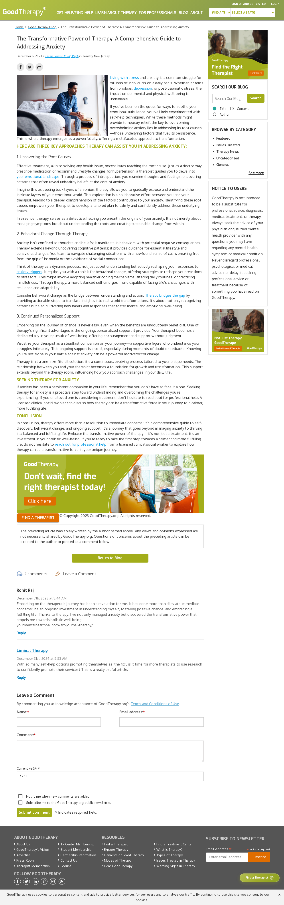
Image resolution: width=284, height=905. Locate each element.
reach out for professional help (80, 444)
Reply (21, 633)
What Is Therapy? (169, 849)
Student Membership (76, 849)
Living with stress (124, 77)
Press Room (25, 860)
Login (275, 4)
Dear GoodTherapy (118, 866)
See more (256, 173)
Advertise (23, 855)
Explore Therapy (116, 849)
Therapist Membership (33, 866)
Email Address (219, 849)
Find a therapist (38, 517)
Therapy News (227, 151)
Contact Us (69, 860)
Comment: (26, 735)
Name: (23, 712)
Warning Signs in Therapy (175, 866)
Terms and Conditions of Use (155, 704)
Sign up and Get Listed (248, 4)
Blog (183, 12)
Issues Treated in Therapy (175, 860)
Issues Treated (228, 145)
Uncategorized (227, 158)
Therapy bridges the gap (164, 295)
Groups (66, 866)
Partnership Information (78, 855)
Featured (223, 138)
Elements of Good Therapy (124, 855)
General (222, 165)
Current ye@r (28, 768)
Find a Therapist (116, 844)
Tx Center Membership (77, 844)
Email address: (132, 712)
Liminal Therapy (32, 650)
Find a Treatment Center (174, 844)
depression (143, 88)
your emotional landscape (38, 176)
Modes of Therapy (118, 860)
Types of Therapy (169, 855)
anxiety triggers (29, 271)
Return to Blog (110, 558)
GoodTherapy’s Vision (32, 849)
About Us (23, 844)
